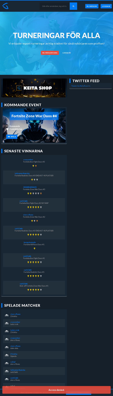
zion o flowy (28, 215)
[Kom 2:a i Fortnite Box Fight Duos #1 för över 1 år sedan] (34, 180)
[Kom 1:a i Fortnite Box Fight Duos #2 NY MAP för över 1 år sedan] (38, 207)
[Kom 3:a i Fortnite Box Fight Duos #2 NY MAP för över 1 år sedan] (35, 166)
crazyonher (28, 159)
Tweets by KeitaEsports (80, 86)
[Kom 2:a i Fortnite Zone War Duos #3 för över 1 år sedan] (34, 221)
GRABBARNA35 (30, 187)
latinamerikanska (22, 173)
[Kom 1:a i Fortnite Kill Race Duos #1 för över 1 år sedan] (34, 248)
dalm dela (14, 348)
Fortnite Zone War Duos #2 (34, 217)
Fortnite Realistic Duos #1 (34, 272)
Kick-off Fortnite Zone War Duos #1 (34, 286)
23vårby (13, 316)
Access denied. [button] (56, 389)
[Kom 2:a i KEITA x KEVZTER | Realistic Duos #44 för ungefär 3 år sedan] (32, 193)
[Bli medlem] (91, 6)
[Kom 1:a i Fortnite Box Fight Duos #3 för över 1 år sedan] (32, 166)
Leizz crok (14, 324)
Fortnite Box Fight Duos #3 (34, 162)
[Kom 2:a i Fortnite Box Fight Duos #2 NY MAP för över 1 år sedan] (38, 193)
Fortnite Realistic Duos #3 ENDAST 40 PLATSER (34, 175)
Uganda (13, 356)
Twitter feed (86, 81)
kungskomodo (30, 242)
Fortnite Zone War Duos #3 (34, 189)
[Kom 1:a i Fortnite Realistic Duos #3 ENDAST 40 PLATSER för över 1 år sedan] (31, 180)
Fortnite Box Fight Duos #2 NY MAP (34, 203)
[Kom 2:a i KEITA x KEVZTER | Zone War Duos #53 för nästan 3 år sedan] (35, 193)
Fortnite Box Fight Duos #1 (34, 258)
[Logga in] (106, 6)
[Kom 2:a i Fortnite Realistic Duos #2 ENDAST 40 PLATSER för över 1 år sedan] (36, 180)
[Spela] (11, 136)
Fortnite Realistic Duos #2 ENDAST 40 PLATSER (34, 231)
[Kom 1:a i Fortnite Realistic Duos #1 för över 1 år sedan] (30, 207)
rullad (12, 362)
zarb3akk (23, 201)
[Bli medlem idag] (50, 53)
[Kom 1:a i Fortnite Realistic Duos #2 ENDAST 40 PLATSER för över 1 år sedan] (35, 207)
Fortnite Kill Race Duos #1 (34, 244)
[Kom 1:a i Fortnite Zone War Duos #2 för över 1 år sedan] (31, 221)
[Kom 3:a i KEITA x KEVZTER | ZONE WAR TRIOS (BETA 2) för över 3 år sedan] (40, 193)
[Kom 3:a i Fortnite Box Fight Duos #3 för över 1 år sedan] (36, 221)
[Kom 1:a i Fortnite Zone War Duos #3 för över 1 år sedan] (30, 193)
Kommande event (22, 105)
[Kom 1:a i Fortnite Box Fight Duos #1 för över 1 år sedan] (32, 207)
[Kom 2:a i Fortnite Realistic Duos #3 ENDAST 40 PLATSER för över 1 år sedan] (40, 207)
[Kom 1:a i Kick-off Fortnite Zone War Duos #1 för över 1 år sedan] (27, 207)
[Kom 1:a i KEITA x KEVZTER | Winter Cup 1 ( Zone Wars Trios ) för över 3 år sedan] (27, 193)
